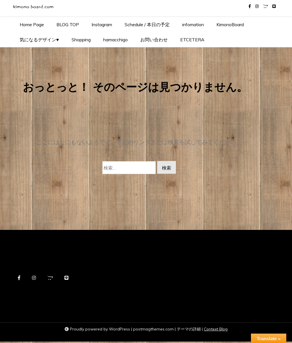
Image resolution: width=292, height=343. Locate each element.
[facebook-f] (249, 6)
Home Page (32, 24)
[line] (274, 6)
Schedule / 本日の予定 (147, 24)
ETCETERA (192, 39)
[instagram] (257, 6)
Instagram (102, 24)
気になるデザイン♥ (39, 39)
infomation (193, 24)
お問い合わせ (154, 39)
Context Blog (215, 330)
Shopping (81, 39)
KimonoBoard (230, 24)
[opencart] (265, 6)
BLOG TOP (67, 24)
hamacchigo (115, 39)
